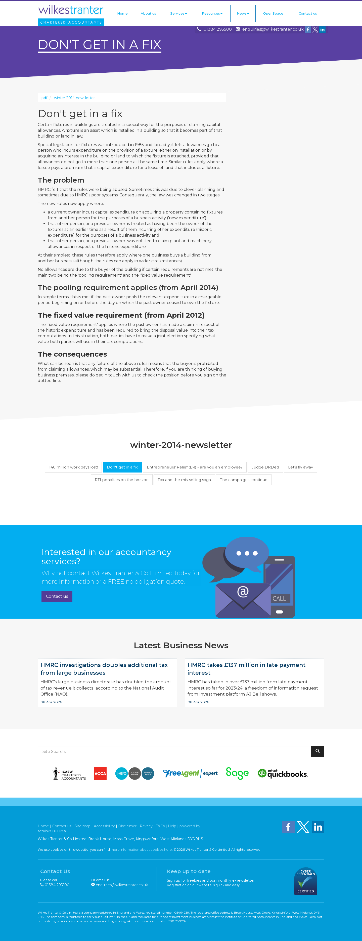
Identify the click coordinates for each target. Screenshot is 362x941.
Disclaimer (127, 826)
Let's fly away (300, 467)
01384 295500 (218, 29)
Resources (212, 13)
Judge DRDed (265, 467)
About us (148, 13)
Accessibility (104, 826)
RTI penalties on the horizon (122, 479)
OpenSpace (273, 13)
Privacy (146, 826)
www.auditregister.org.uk (112, 921)
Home (122, 13)
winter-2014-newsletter (74, 98)
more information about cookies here (141, 849)
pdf (44, 98)
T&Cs (160, 826)
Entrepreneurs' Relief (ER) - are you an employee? (195, 467)
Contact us (308, 13)
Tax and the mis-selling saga (184, 479)
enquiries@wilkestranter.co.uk (273, 29)
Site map (82, 826)
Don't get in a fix (122, 467)
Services (178, 13)
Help (172, 826)
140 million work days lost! (73, 467)
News (243, 13)
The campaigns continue (243, 479)
